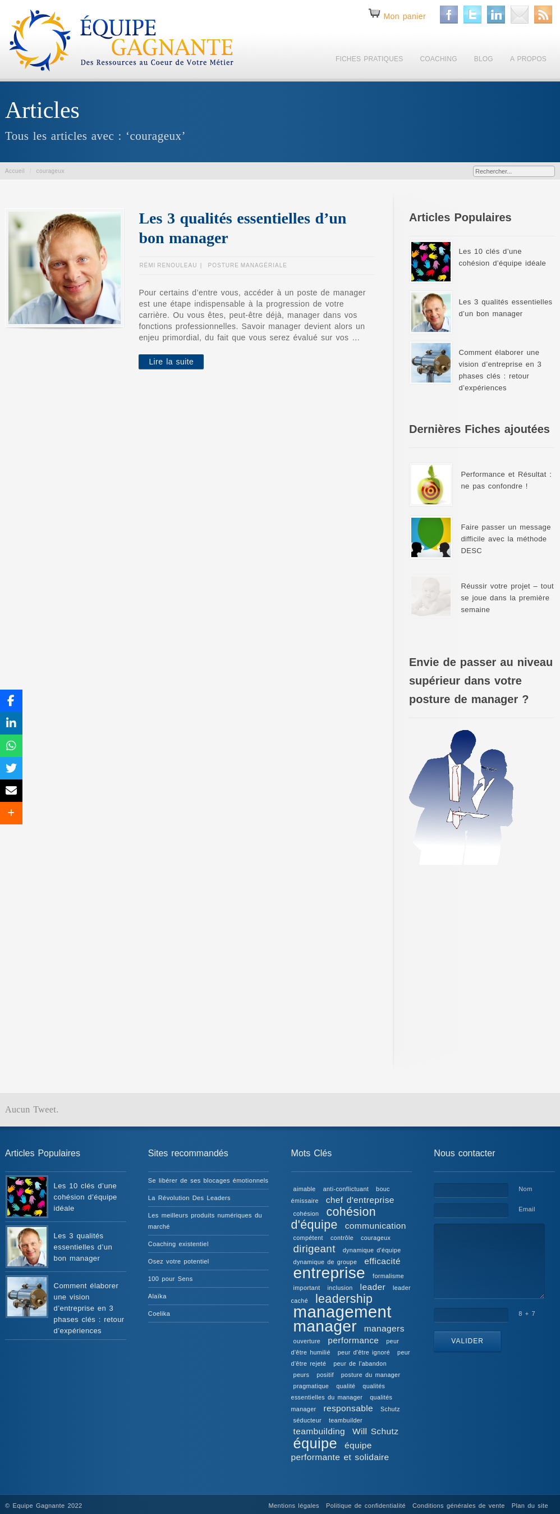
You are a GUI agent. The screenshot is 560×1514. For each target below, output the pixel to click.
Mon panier (404, 16)
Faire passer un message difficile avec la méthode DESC (505, 539)
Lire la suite (171, 361)
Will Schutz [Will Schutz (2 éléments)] (375, 1431)
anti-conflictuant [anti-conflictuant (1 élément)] (346, 1188)
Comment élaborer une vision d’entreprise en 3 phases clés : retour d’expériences (89, 1308)
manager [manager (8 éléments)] (325, 1326)
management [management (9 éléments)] (342, 1311)
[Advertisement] (482, 960)
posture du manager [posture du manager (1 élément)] (371, 1374)
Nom (525, 1188)
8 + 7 (526, 1313)
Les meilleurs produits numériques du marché (205, 1221)
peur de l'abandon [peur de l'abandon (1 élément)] (360, 1363)
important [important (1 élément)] (306, 1287)
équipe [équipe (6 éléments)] (315, 1443)
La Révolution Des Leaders (189, 1197)
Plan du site (530, 1505)
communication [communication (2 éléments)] (375, 1225)
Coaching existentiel (178, 1244)
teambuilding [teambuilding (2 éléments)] (319, 1431)
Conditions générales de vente (458, 1505)
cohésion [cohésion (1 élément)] (306, 1213)
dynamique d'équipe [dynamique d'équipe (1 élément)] (372, 1250)
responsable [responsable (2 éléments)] (348, 1408)
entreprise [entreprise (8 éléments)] (329, 1273)
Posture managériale (247, 265)
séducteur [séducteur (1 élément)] (307, 1420)
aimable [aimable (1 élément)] (304, 1188)
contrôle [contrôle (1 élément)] (342, 1237)
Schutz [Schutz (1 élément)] (390, 1409)
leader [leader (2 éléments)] (372, 1287)
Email (526, 1209)
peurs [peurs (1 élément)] (301, 1374)
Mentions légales (294, 1505)
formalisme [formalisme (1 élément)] (388, 1276)
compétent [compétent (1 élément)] (308, 1237)
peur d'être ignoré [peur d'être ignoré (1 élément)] (364, 1352)
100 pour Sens (170, 1278)
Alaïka (157, 1296)
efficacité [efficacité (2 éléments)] (382, 1261)
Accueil (15, 171)
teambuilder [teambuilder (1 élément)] (345, 1420)
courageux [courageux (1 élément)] (376, 1237)
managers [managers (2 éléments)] (384, 1328)
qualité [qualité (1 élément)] (345, 1386)
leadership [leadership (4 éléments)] (344, 1299)
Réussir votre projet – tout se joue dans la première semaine (507, 598)
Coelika (159, 1313)
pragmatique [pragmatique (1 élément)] (311, 1386)
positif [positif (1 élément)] (325, 1374)
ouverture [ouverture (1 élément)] (307, 1341)
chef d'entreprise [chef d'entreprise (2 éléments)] (360, 1200)
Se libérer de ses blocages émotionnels (208, 1180)
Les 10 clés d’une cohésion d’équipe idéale (85, 1197)
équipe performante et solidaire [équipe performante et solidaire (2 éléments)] (340, 1451)
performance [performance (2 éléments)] (353, 1340)
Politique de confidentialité (366, 1505)
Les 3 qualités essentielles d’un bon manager (83, 1247)
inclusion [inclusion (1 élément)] (340, 1287)
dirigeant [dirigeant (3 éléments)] (314, 1249)
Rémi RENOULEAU (168, 265)
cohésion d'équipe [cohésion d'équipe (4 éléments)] (333, 1218)
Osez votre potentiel (178, 1261)
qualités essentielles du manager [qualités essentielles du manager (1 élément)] (338, 1392)
